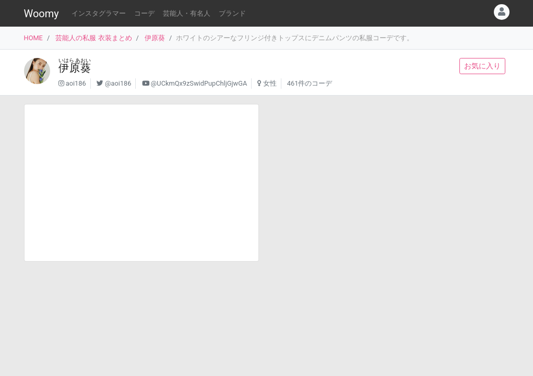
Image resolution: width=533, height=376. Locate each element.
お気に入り (482, 66)
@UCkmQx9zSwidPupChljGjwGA (199, 83)
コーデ (144, 13)
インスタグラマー (99, 13)
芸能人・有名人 (186, 13)
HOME (33, 38)
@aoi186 (118, 83)
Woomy (41, 13)
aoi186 (76, 83)
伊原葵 (155, 38)
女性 (270, 83)
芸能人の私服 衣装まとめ (93, 38)
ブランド (232, 13)
